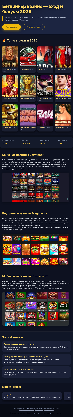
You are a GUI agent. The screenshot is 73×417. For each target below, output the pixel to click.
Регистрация (11, 27)
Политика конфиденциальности (44, 410)
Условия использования (26, 410)
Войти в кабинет (34, 27)
